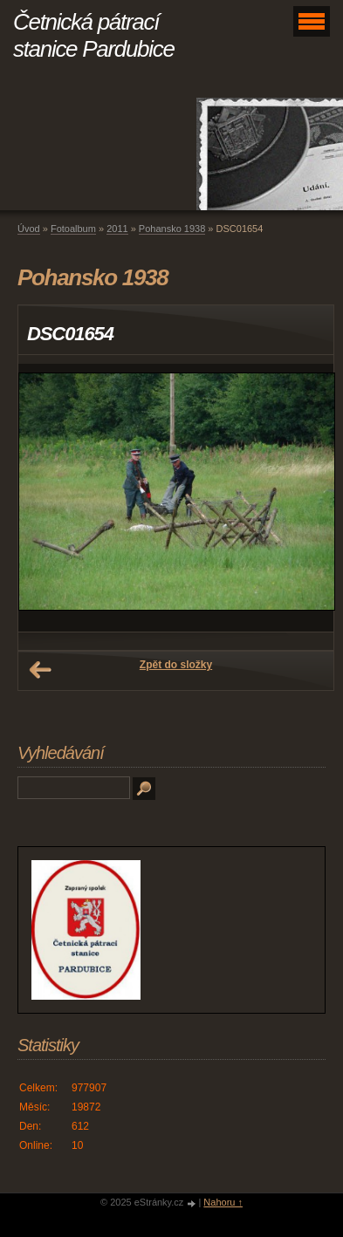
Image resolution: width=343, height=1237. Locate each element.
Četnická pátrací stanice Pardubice (94, 35)
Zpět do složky (176, 665)
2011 (116, 228)
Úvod (28, 228)
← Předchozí (40, 670)
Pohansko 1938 (172, 228)
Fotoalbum (73, 228)
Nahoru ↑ (223, 1202)
